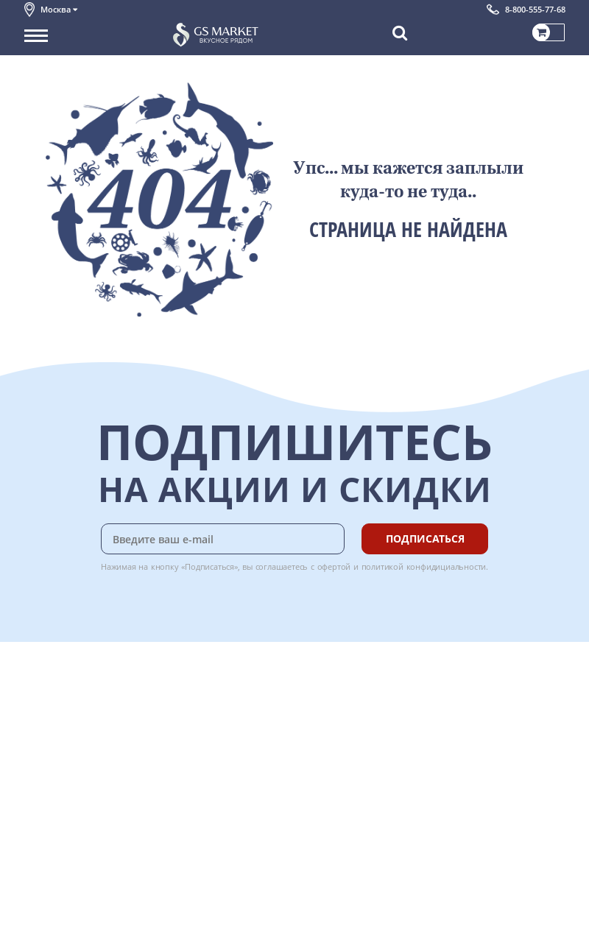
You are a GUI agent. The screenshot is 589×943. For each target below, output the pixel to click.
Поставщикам (56, 888)
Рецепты (204, 747)
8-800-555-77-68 (535, 9)
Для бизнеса (52, 904)
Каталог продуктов (67, 681)
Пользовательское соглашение (96, 779)
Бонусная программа (233, 714)
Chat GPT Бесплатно (345, 713)
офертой (334, 566)
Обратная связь (60, 730)
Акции (38, 763)
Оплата (200, 697)
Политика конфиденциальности (97, 795)
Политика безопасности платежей (102, 828)
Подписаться (425, 538)
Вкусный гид (212, 763)
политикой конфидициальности (424, 566)
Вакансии (46, 921)
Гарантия (205, 730)
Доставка (205, 681)
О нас (36, 697)
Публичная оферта (67, 812)
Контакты (46, 714)
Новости (43, 747)
